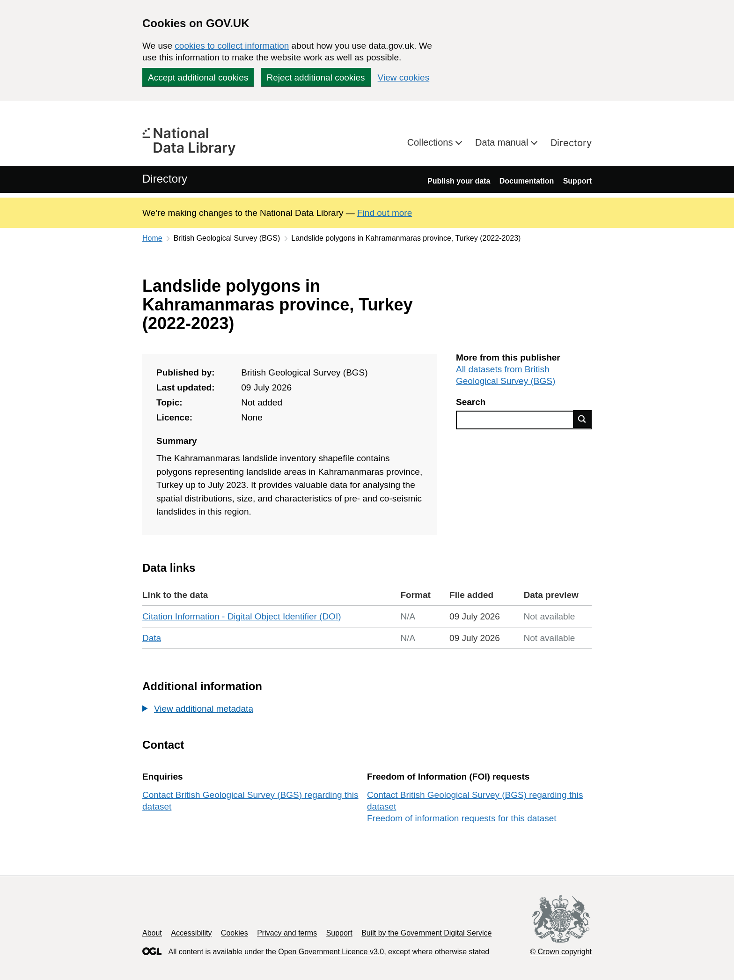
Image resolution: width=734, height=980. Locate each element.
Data (151, 638)
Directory (571, 142)
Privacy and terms (287, 933)
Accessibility (191, 933)
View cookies (404, 77)
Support (577, 181)
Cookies (234, 933)
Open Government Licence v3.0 (331, 952)
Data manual (503, 142)
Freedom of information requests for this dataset (461, 818)
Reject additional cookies (315, 77)
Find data (582, 419)
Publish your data (458, 181)
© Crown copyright (561, 952)
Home (152, 238)
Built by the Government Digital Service (426, 933)
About (152, 933)
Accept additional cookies (198, 77)
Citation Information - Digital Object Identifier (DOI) (241, 616)
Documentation (526, 181)
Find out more (384, 213)
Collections (431, 142)
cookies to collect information (232, 46)
